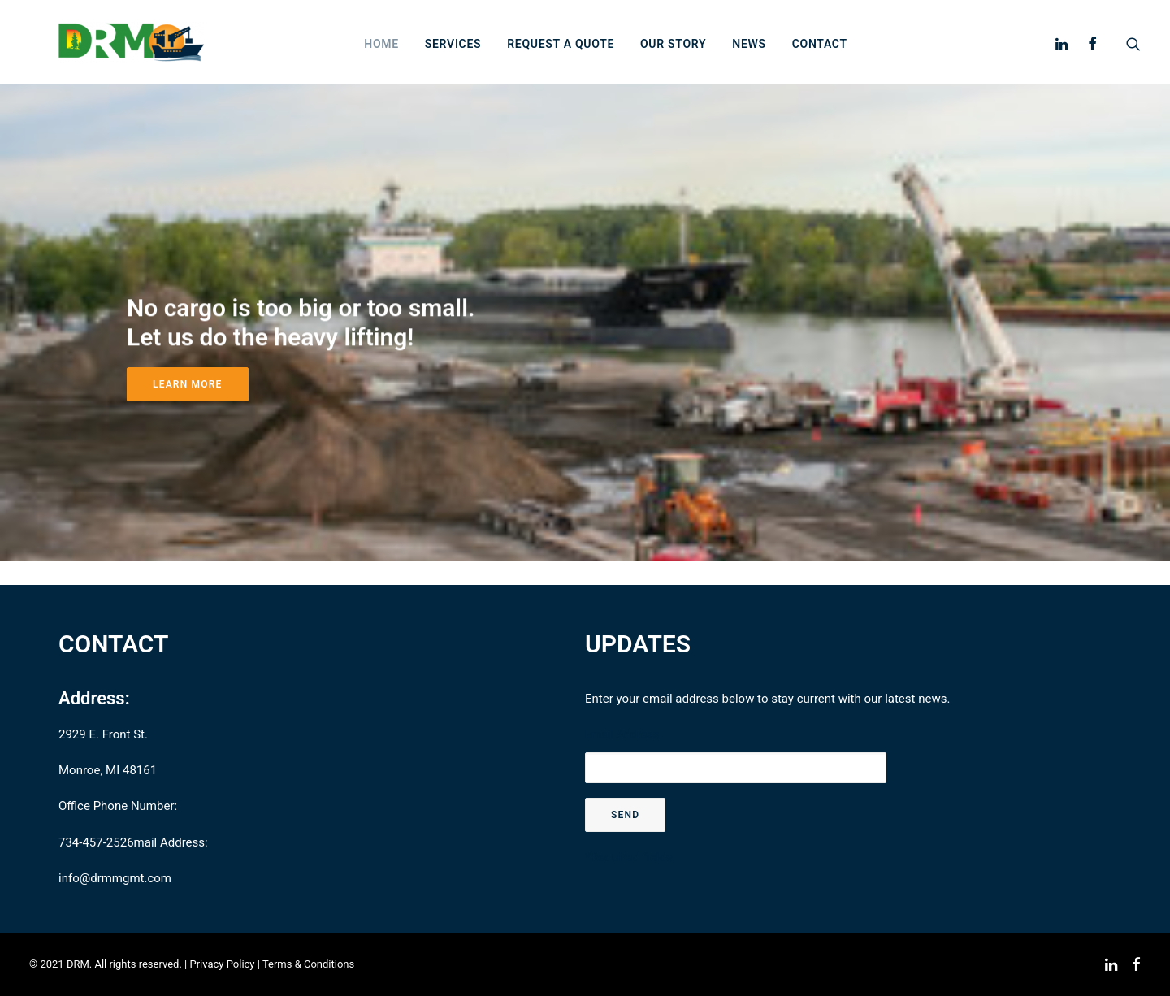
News (778, 56)
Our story (702, 56)
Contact (848, 56)
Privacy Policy (221, 965)
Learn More (188, 408)
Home (410, 56)
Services (482, 56)
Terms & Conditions (308, 965)
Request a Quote (590, 56)
